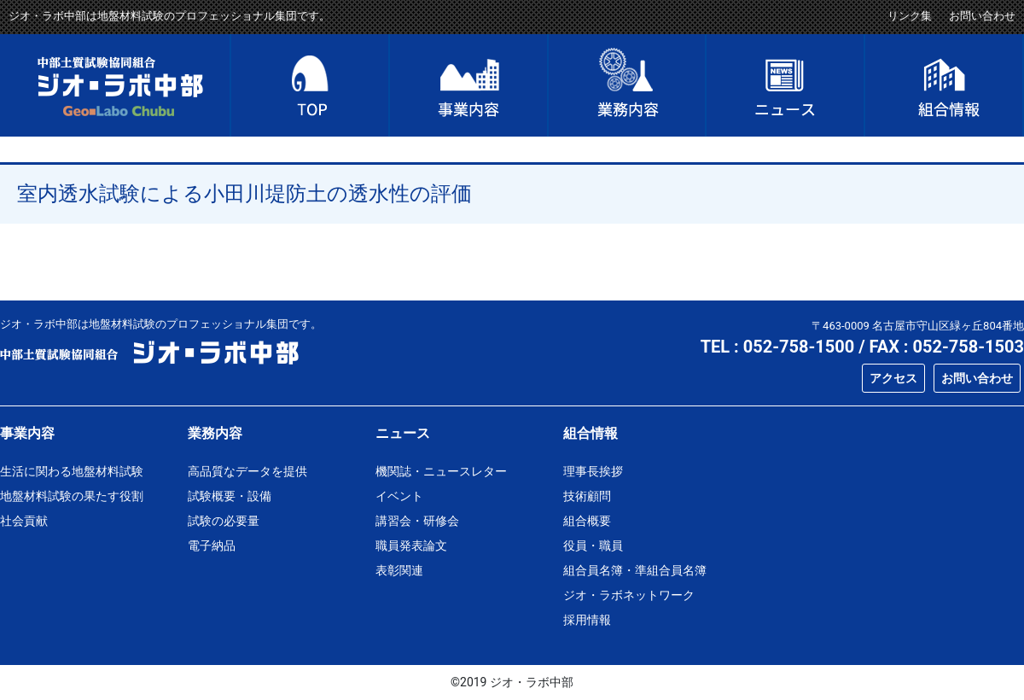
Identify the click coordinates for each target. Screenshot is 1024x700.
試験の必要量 (223, 521)
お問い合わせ (982, 15)
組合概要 (587, 521)
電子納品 (212, 545)
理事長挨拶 (593, 471)
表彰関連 (399, 570)
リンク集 (909, 15)
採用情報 (587, 620)
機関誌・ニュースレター (441, 471)
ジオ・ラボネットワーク (629, 595)
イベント (399, 496)
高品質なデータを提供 (247, 471)
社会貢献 (24, 521)
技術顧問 (587, 496)
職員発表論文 (411, 545)
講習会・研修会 (417, 521)
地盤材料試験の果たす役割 (71, 496)
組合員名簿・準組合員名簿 (635, 570)
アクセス (893, 378)
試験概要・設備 (229, 496)
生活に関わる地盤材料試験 (71, 471)
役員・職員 (593, 545)
